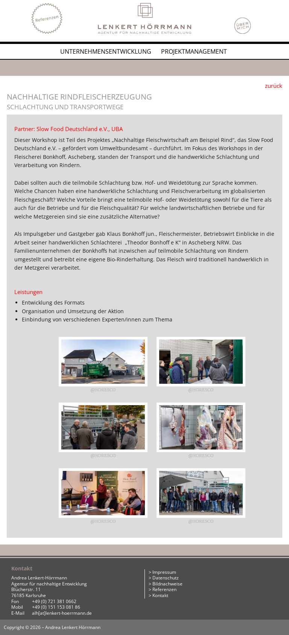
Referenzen (164, 589)
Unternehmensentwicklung (105, 51)
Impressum (164, 572)
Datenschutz (165, 578)
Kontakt (160, 595)
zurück (273, 85)
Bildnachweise (167, 584)
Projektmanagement (194, 51)
